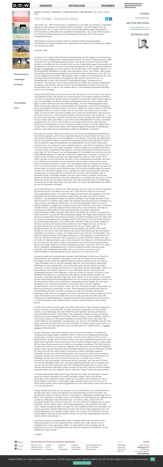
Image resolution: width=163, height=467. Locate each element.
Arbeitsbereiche (36, 449)
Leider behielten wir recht (139, 27)
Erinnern (47, 12)
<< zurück (37, 434)
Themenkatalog (20, 103)
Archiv (61, 447)
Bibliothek (62, 445)
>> (148, 29)
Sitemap (120, 451)
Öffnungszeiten (91, 449)
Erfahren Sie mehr (82, 463)
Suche (16, 108)
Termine (19, 446)
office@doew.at (143, 453)
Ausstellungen (19, 79)
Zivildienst (75, 445)
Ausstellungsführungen (94, 445)
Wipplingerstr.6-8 (143, 447)
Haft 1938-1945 (86, 12)
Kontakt (146, 442)
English (19, 442)
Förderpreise (75, 447)
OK (152, 459)
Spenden (49, 445)
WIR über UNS (36, 445)
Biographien (56, 12)
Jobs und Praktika (92, 447)
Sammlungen (63, 449)
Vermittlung (18, 84)
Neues (18, 449)
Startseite (37, 12)
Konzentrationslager (142, 18)
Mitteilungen (122, 445)
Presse (48, 447)
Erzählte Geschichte (71, 12)
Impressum (121, 447)
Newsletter (49, 449)
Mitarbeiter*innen (37, 447)
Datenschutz (122, 449)
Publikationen (76, 449)
